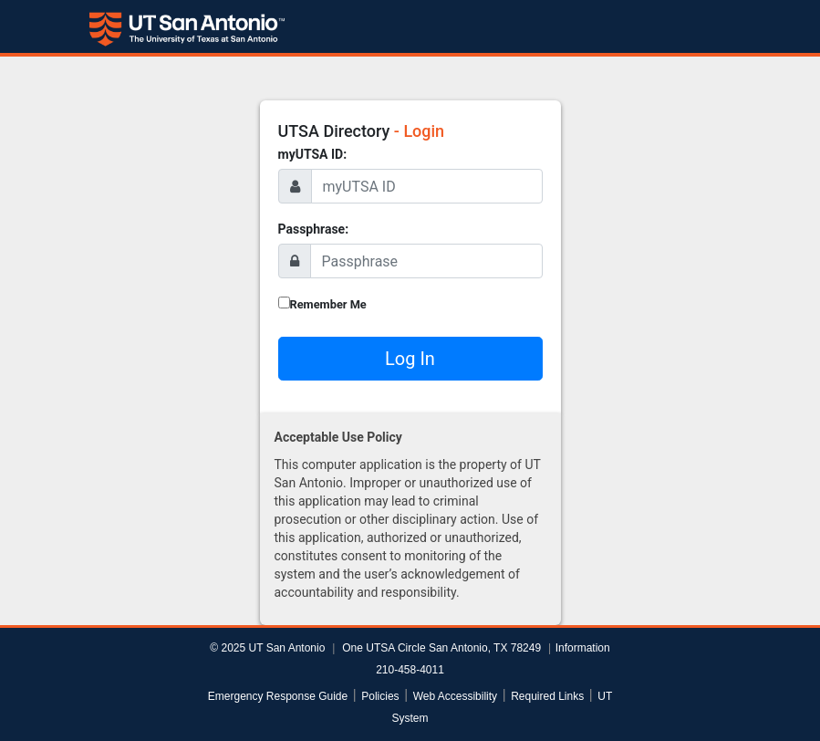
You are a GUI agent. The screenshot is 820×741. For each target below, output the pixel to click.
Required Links (547, 696)
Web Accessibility (455, 696)
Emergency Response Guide (278, 696)
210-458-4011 (410, 669)
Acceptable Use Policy (338, 437)
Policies (380, 696)
